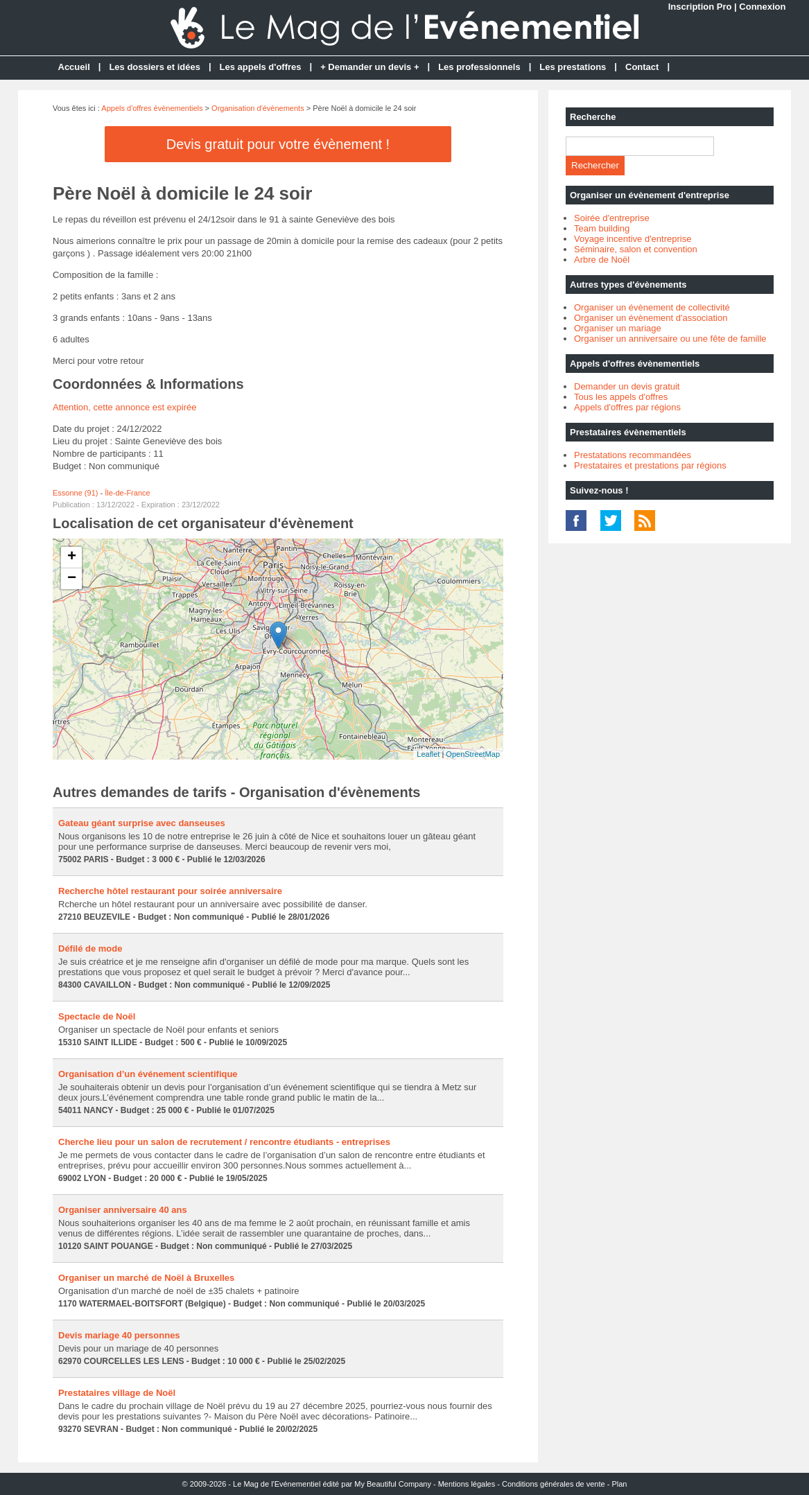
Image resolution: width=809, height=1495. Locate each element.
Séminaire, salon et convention (635, 249)
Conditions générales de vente (553, 1484)
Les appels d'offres (261, 67)
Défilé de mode (90, 948)
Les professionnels (479, 67)
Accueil (74, 67)
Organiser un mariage (617, 328)
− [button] (71, 578)
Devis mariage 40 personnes (119, 1335)
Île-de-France (127, 493)
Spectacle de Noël (96, 1016)
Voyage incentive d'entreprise (632, 239)
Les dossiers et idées (154, 67)
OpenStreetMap (473, 754)
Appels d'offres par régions (627, 407)
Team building (601, 228)
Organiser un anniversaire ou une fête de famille (670, 338)
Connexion (762, 6)
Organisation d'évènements (257, 108)
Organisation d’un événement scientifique (148, 1074)
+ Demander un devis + (369, 67)
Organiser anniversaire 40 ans (122, 1210)
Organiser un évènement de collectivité (652, 307)
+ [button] (71, 557)
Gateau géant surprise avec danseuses (141, 823)
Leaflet (428, 754)
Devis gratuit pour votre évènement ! (278, 144)
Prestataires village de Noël (116, 1393)
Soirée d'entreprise (612, 218)
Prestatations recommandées (632, 455)
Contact (642, 67)
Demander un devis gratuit (626, 386)
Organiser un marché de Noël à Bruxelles (146, 1278)
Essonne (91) (75, 493)
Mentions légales (467, 1484)
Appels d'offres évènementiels (151, 108)
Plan (619, 1484)
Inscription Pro (700, 6)
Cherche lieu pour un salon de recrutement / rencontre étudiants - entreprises (224, 1142)
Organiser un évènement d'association (650, 318)
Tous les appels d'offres (621, 397)
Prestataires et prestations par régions (650, 465)
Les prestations (572, 67)
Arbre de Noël (601, 259)
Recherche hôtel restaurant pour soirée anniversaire (170, 891)
